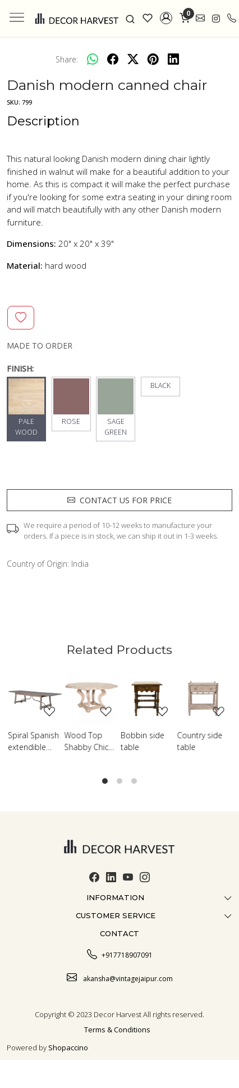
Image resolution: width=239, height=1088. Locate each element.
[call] (231, 18)
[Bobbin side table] (148, 697)
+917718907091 (120, 953)
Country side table (200, 741)
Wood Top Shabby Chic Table (87, 741)
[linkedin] (173, 59)
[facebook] (113, 59)
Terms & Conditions (117, 1029)
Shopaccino (68, 1047)
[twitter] (133, 59)
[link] (130, 18)
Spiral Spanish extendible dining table (33, 741)
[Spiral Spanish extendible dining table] (35, 697)
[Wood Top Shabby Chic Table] (92, 697)
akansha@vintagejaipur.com (120, 977)
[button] (166, 18)
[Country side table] (204, 697)
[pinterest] (153, 59)
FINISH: (20, 368)
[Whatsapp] (92, 59)
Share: (67, 59)
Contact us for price (119, 500)
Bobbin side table (142, 741)
